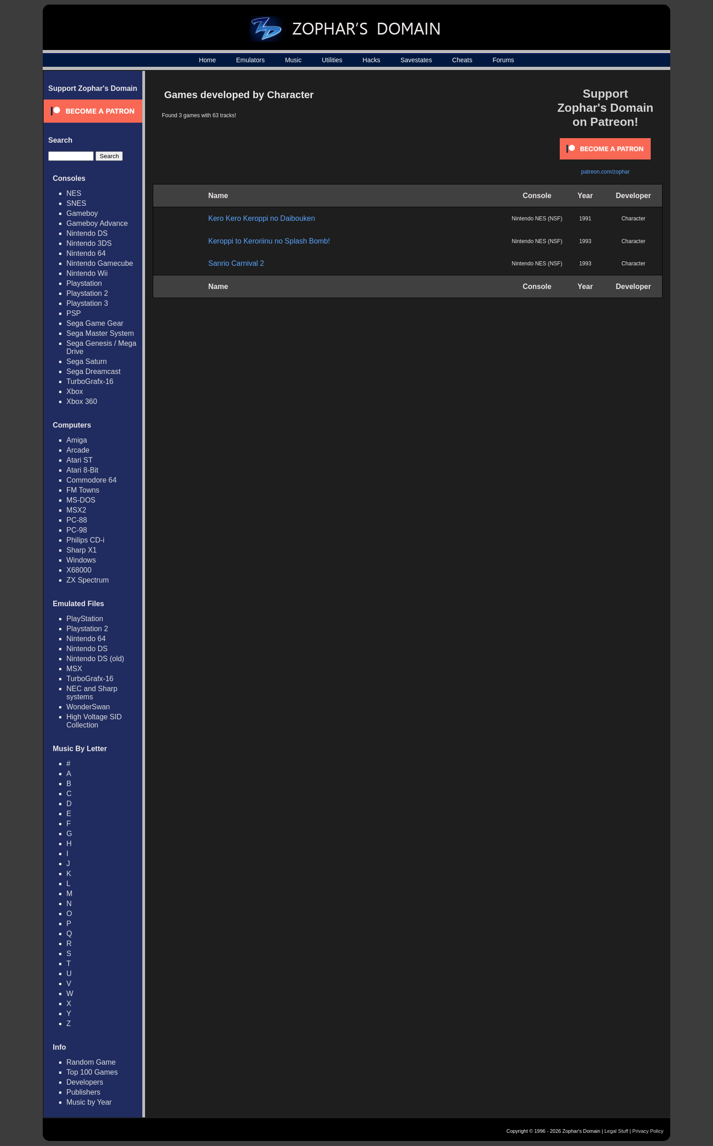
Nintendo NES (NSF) (537, 218)
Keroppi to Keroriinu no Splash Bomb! (269, 241)
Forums (503, 60)
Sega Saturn (86, 361)
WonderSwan (88, 707)
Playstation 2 (87, 293)
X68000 (78, 570)
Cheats (462, 60)
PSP (73, 313)
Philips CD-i (85, 540)
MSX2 (76, 510)
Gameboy (82, 213)
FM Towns (83, 490)
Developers (84, 1082)
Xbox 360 (81, 401)
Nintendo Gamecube (99, 263)
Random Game (91, 1062)
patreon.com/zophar (605, 172)
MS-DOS (80, 500)
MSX (74, 669)
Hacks (371, 60)
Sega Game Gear (94, 323)
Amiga (76, 440)
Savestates (416, 60)
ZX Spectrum (87, 580)
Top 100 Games (92, 1072)
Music (293, 60)
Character (634, 218)
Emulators (250, 60)
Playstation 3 (87, 303)
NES (73, 193)
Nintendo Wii (87, 273)
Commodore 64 (91, 480)
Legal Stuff (616, 1131)
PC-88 (76, 520)
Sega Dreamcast (93, 371)
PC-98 (76, 530)
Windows (81, 560)
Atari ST (79, 460)
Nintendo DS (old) (95, 659)
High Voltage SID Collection (94, 721)
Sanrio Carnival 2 (236, 263)
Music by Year (89, 1102)
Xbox (74, 391)
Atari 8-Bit (82, 470)
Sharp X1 (81, 550)
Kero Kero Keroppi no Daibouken (261, 218)
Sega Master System (100, 333)
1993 (585, 241)
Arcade (78, 450)
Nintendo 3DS (89, 243)
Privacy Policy (648, 1131)
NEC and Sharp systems (91, 693)
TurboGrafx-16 (89, 381)
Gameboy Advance (97, 223)
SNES (76, 203)
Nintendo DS (87, 233)
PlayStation (84, 619)
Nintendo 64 (85, 253)
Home (207, 60)
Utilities (332, 60)
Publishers (83, 1092)
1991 (585, 218)
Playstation (84, 283)
